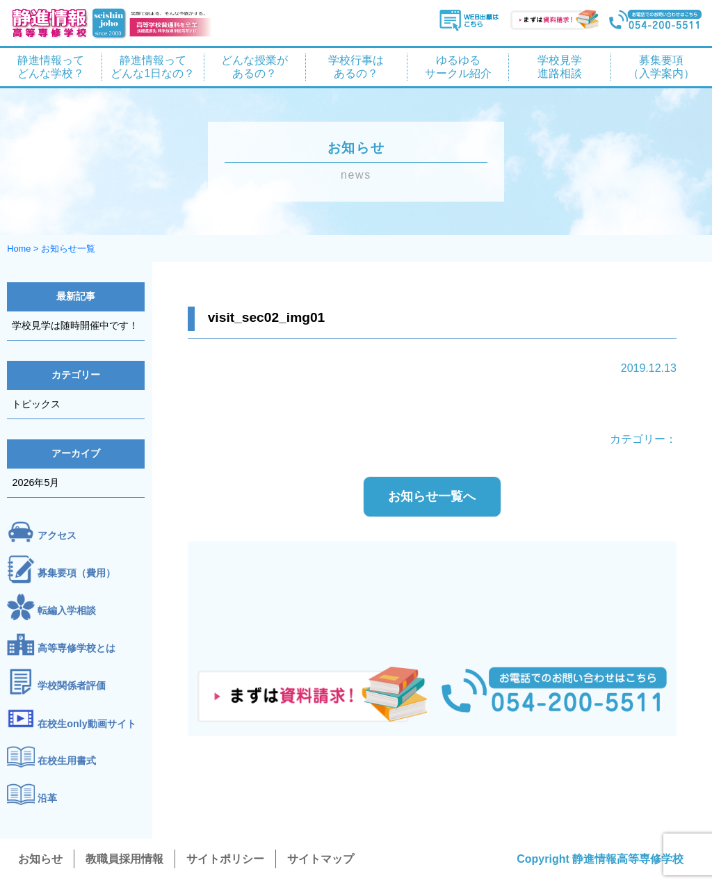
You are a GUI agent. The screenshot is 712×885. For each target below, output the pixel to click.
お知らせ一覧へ (432, 496)
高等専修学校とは (76, 647)
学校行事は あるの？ (356, 66)
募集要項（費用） (76, 572)
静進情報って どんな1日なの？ (153, 66)
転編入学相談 (67, 610)
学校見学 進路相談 (559, 66)
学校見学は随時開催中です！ (75, 325)
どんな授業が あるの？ (254, 66)
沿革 (47, 798)
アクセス (57, 535)
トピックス (36, 403)
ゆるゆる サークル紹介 (458, 66)
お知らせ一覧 (68, 248)
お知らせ (40, 859)
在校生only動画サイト (87, 723)
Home (19, 248)
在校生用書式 (67, 761)
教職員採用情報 (124, 859)
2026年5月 (35, 482)
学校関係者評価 (72, 685)
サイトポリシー (225, 859)
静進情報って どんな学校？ (50, 66)
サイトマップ (320, 859)
